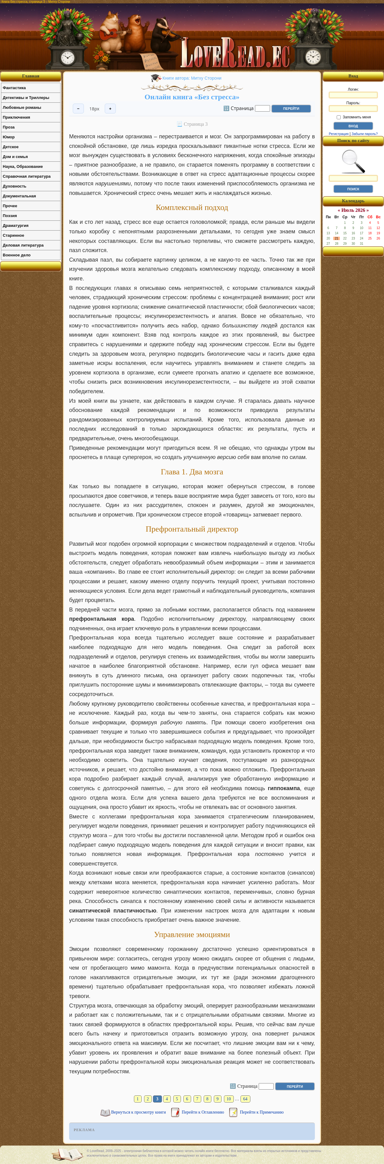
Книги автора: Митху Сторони (192, 78)
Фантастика (14, 87)
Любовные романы (22, 107)
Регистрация (338, 134)
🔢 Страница (238, 108)
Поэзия (10, 215)
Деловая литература (23, 245)
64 (245, 1099)
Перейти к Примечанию (262, 1112)
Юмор (9, 137)
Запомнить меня (354, 117)
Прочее (10, 206)
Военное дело (17, 255)
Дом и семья (15, 156)
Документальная (19, 196)
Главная (30, 75)
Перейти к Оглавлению (203, 1112)
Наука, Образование (23, 166)
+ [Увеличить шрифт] (110, 108)
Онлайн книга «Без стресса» (192, 97)
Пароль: (353, 106)
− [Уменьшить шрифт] (78, 108)
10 (229, 1099)
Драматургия (16, 225)
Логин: (353, 92)
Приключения (16, 117)
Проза (9, 127)
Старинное (13, 235)
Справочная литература (27, 176)
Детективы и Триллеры (26, 97)
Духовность (14, 186)
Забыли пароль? (365, 134)
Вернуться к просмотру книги (139, 1112)
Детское (10, 147)
